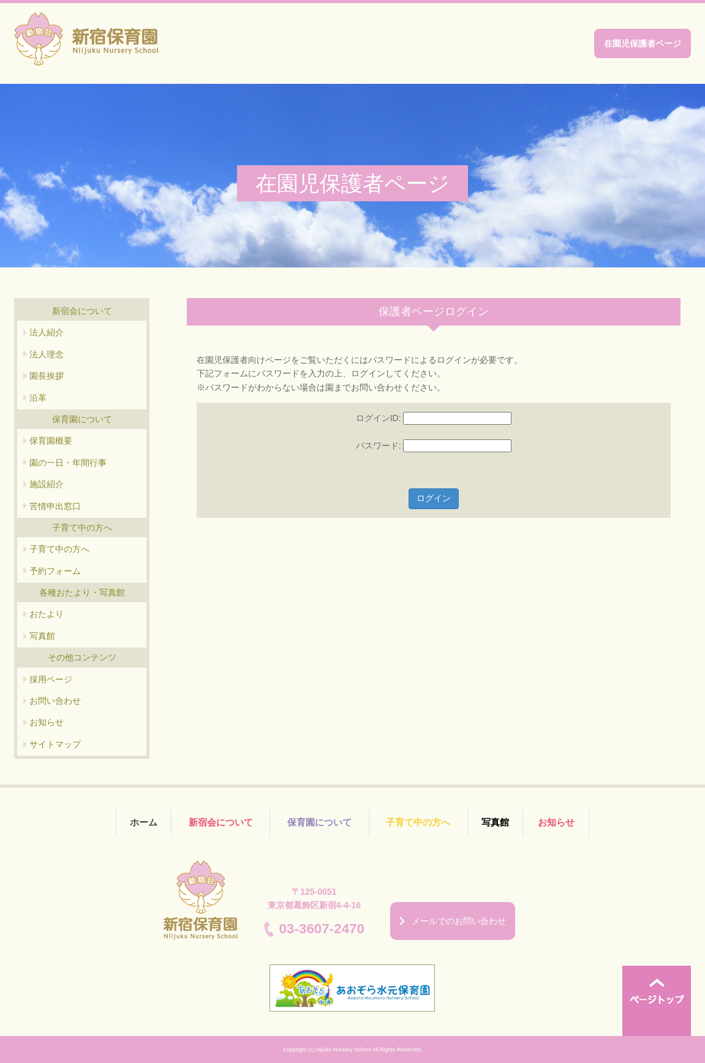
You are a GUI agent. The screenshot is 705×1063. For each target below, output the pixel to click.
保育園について (319, 822)
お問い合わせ (55, 701)
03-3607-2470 (321, 928)
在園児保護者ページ (642, 43)
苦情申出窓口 (55, 506)
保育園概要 (50, 441)
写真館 (42, 636)
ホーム (143, 822)
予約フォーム (55, 571)
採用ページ (50, 679)
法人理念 (46, 354)
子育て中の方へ (59, 549)
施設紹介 (46, 484)
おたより (46, 614)
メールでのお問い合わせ (459, 921)
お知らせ (46, 722)
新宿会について (221, 822)
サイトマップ (55, 744)
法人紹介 (46, 332)
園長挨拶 (46, 376)
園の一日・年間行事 (68, 463)
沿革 (38, 398)
